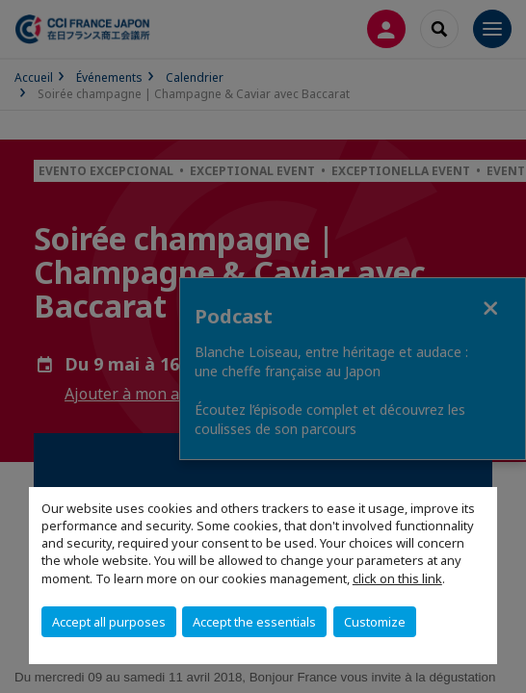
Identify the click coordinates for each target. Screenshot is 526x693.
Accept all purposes (109, 621)
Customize (375, 621)
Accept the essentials (254, 621)
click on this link (397, 578)
